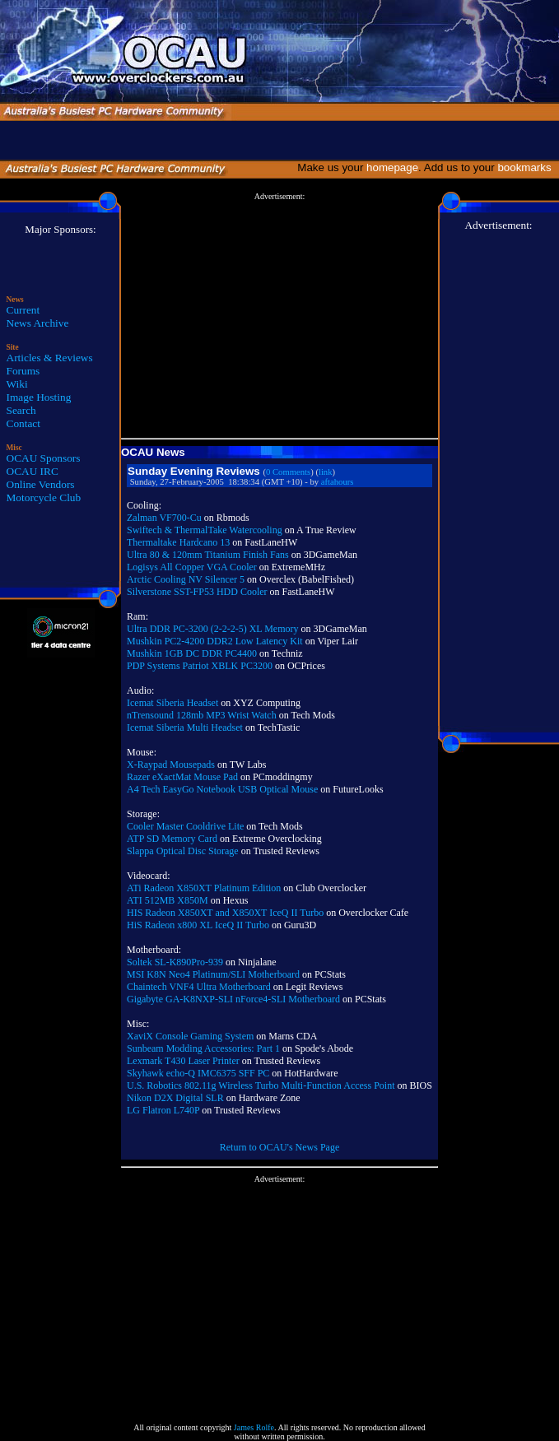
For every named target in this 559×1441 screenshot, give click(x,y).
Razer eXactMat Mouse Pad (182, 777)
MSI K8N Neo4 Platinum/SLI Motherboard (213, 974)
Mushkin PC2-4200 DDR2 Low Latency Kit (215, 641)
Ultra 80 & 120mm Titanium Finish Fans (208, 554)
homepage (392, 167)
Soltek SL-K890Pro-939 (175, 962)
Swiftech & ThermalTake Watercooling (204, 530)
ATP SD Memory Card (172, 838)
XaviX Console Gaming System (190, 1036)
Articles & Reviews (50, 357)
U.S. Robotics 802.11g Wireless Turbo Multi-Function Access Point (261, 1085)
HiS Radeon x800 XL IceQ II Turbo (198, 925)
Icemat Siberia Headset (172, 703)
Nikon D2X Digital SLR (175, 1098)
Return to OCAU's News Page (279, 1147)
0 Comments (288, 471)
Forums (23, 371)
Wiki (17, 384)
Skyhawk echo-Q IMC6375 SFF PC (198, 1073)
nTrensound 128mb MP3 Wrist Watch (202, 715)
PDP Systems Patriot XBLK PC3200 (200, 666)
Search (21, 410)
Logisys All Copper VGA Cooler (192, 567)
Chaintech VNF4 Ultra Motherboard (199, 986)
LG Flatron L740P (163, 1110)
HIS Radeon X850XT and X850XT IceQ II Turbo (225, 912)
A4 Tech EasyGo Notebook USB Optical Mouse (222, 789)
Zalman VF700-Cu (164, 517)
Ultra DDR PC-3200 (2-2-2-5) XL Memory (213, 629)
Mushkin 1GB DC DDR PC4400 (192, 653)
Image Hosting (39, 397)
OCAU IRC (32, 471)
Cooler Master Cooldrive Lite (185, 826)
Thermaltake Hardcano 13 (178, 542)
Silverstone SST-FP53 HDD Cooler (197, 591)
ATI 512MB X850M (167, 900)
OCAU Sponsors (44, 458)
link (326, 471)
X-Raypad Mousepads (171, 764)
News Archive (38, 323)
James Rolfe (254, 1427)
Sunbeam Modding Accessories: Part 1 (203, 1048)
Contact (23, 423)
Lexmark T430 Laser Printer (183, 1061)
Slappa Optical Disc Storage (183, 851)
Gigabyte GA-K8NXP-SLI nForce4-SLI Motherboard (233, 999)
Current (23, 310)
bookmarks (527, 167)
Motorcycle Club (44, 497)
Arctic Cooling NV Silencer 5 (186, 579)
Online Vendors (41, 484)
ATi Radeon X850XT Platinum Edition (204, 888)
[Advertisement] (279, 316)
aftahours (337, 481)
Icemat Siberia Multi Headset (185, 727)
